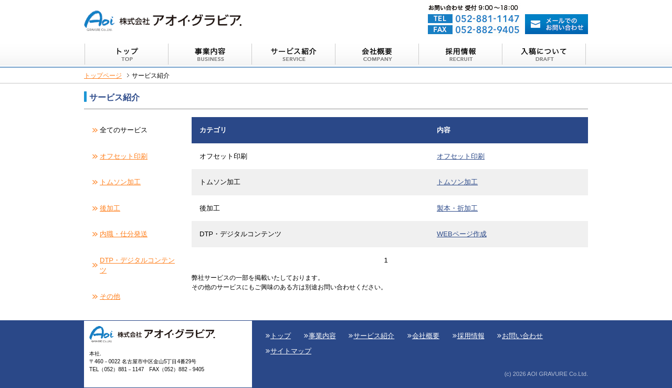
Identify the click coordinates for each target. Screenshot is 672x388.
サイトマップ (290, 351)
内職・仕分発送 (124, 234)
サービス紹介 (373, 336)
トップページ (103, 75)
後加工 (110, 208)
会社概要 (425, 336)
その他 (110, 296)
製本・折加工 (457, 208)
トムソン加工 (120, 182)
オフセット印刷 (124, 156)
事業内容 (322, 336)
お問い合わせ (522, 336)
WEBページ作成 (462, 234)
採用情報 (471, 336)
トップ (280, 336)
